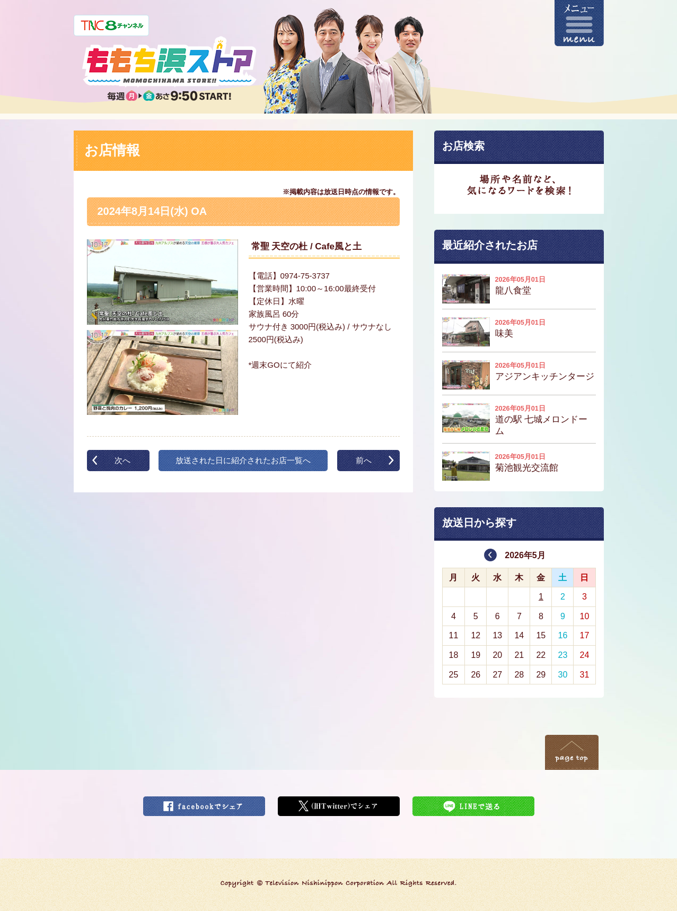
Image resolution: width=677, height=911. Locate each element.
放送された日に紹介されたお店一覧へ (243, 460)
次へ (122, 460)
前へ (364, 460)
